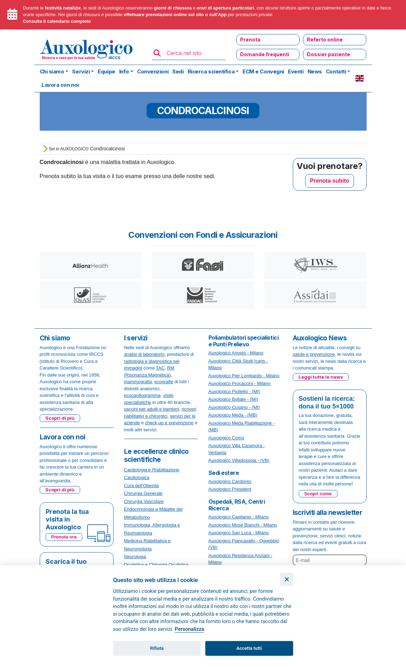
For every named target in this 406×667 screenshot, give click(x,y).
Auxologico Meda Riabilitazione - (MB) (241, 426)
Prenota (250, 39)
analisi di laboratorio (144, 354)
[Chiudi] (286, 579)
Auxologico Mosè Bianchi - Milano (242, 525)
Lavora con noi (60, 84)
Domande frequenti (264, 54)
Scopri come (318, 493)
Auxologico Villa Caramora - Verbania (236, 449)
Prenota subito (329, 181)
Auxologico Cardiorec (230, 481)
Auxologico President (229, 489)
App (222, 14)
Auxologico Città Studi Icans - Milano (238, 364)
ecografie (163, 381)
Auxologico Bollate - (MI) (233, 399)
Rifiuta (156, 648)
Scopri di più (60, 418)
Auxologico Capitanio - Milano (238, 516)
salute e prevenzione (314, 354)
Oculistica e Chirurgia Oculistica (156, 564)
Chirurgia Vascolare (144, 501)
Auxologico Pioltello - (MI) (234, 391)
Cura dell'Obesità (141, 485)
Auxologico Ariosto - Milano (236, 352)
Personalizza (189, 629)
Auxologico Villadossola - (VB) (239, 460)
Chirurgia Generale (143, 493)
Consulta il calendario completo (57, 21)
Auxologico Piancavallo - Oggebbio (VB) (243, 544)
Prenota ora (64, 537)
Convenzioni (152, 71)
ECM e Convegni (263, 71)
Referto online (325, 39)
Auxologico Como (226, 437)
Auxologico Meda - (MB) (232, 415)
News (315, 71)
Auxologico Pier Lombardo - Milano (243, 375)
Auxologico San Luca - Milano (238, 532)
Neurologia (135, 556)
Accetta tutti (249, 648)
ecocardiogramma (142, 395)
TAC (160, 368)
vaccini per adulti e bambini (151, 409)
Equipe (106, 71)
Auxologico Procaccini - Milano (239, 383)
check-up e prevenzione (169, 422)
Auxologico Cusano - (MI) (234, 407)
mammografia (138, 381)
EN (360, 78)
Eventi (295, 71)
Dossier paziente (328, 54)
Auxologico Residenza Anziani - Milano (240, 559)
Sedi (177, 71)
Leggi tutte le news (320, 377)
